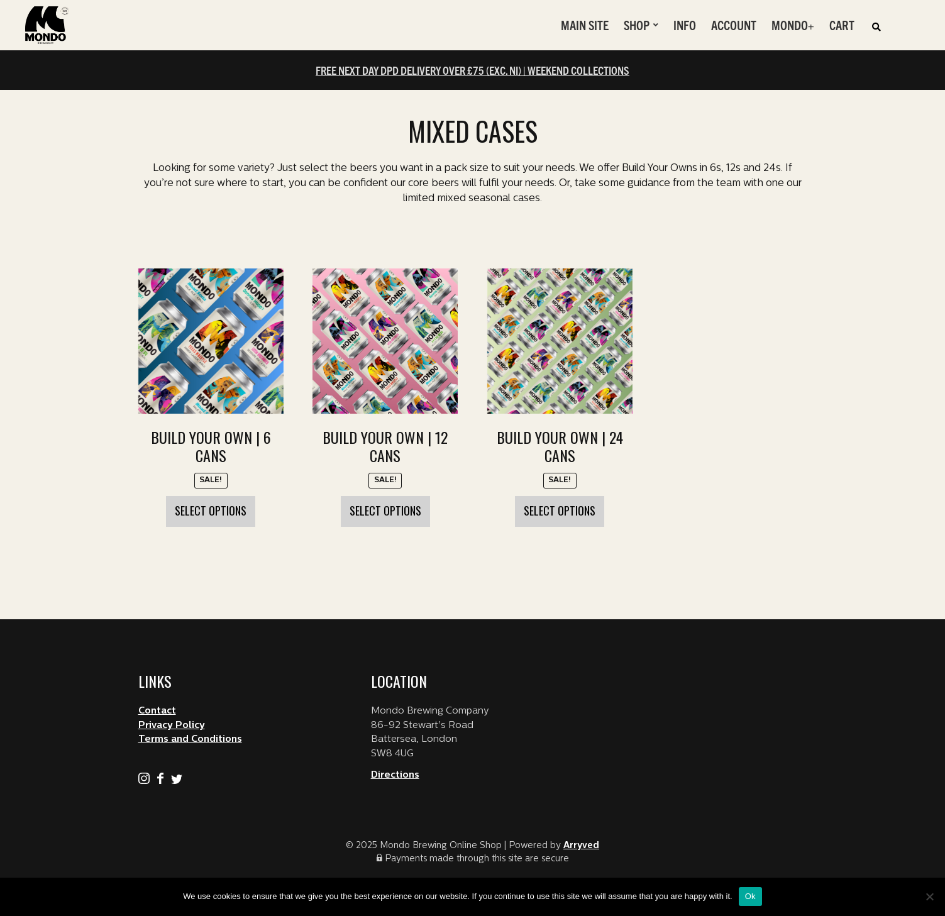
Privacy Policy (171, 726)
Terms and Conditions (190, 739)
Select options (210, 510)
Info (684, 25)
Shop (636, 25)
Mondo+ (792, 25)
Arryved (581, 846)
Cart (841, 25)
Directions (395, 775)
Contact (157, 711)
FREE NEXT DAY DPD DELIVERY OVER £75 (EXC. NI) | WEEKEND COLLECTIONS (472, 70)
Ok (750, 896)
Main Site (585, 25)
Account (733, 25)
